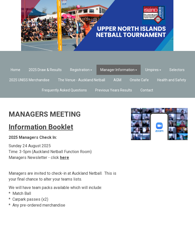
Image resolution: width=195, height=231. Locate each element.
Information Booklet (41, 127)
